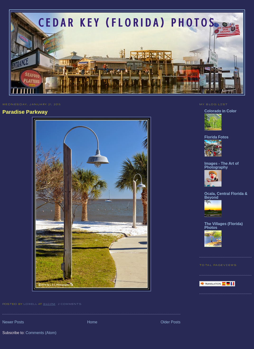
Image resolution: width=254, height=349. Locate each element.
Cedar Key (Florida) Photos (127, 22)
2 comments (69, 303)
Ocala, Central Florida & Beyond (225, 195)
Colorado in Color (220, 111)
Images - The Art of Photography (221, 165)
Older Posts (170, 322)
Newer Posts (13, 322)
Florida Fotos (216, 137)
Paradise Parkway (24, 112)
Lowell (31, 303)
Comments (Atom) (41, 333)
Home (92, 322)
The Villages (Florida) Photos (223, 226)
